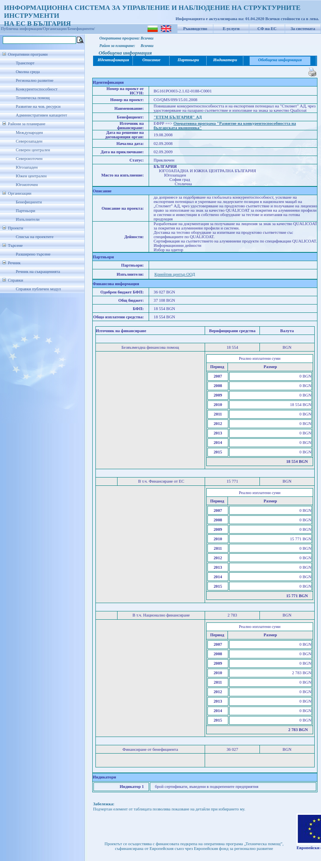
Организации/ (55, 28)
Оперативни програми (28, 54)
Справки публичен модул (38, 289)
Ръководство (195, 28)
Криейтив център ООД (175, 274)
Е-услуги (231, 28)
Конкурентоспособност (37, 89)
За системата (303, 28)
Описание (151, 60)
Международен (29, 132)
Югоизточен (27, 184)
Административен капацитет (41, 115)
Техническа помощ (33, 98)
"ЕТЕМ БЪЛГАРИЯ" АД (178, 117)
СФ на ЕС (267, 28)
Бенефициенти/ (81, 28)
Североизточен (29, 158)
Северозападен (29, 141)
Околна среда (28, 72)
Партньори (25, 211)
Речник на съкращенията (38, 271)
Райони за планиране (26, 124)
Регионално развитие (35, 80)
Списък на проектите (35, 237)
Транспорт (25, 63)
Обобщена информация (280, 60)
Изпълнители (27, 219)
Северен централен (33, 150)
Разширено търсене (33, 254)
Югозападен (26, 167)
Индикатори (225, 60)
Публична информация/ (22, 28)
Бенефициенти (29, 202)
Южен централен (31, 176)
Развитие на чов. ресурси (38, 106)
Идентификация (113, 60)
